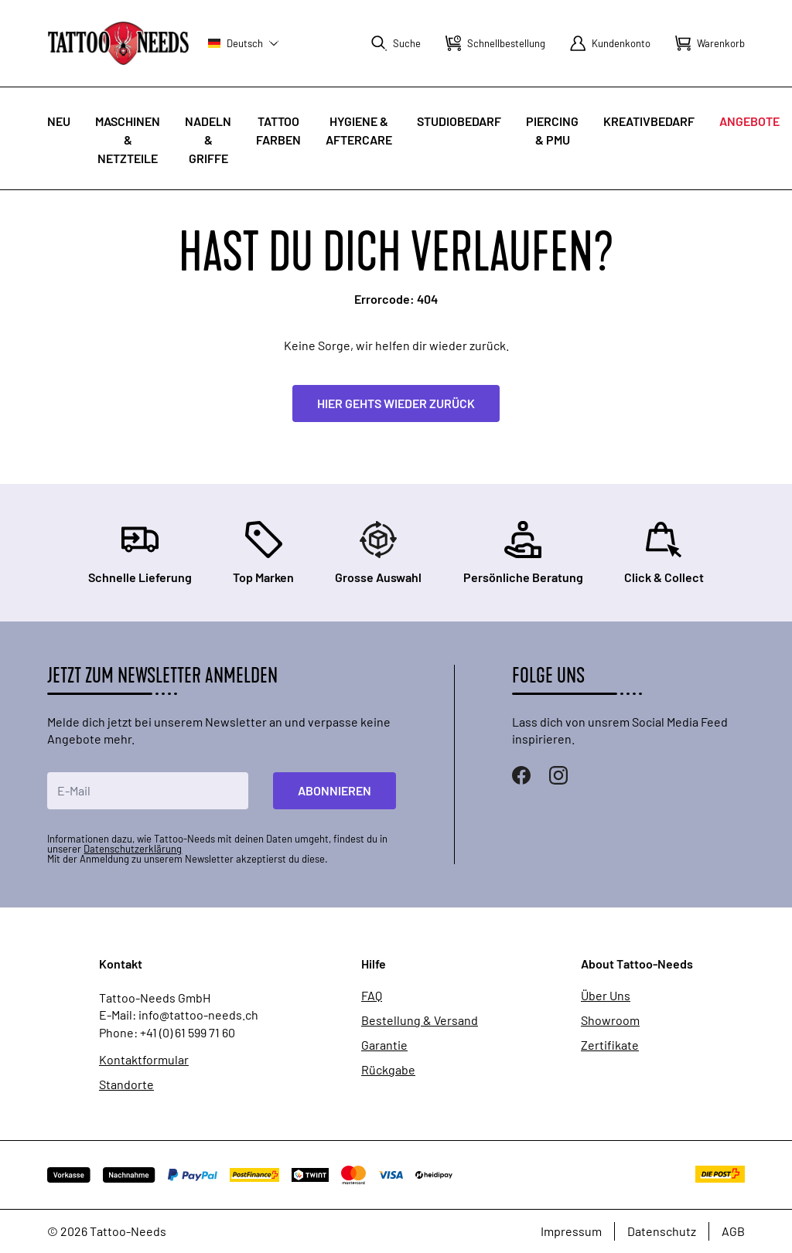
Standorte (126, 1084)
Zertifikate (610, 1045)
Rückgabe (388, 1070)
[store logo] (118, 43)
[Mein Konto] (610, 43)
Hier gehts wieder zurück (396, 403)
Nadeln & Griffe (208, 139)
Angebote (749, 121)
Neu (58, 121)
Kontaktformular (144, 1060)
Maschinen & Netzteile (127, 139)
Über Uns (605, 995)
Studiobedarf (459, 121)
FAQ (371, 995)
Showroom (610, 1020)
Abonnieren (334, 790)
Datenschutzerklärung (133, 849)
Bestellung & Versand (419, 1020)
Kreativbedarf (649, 121)
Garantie (384, 1045)
